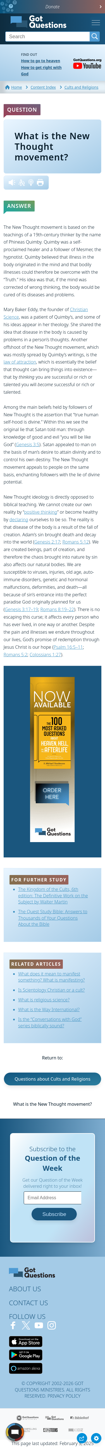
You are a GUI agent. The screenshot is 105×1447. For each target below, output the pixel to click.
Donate (53, 7)
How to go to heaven (40, 60)
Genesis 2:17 (47, 542)
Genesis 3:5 (27, 444)
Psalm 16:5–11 (68, 647)
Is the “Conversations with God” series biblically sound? (50, 1022)
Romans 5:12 (75, 542)
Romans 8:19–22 (57, 609)
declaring (18, 519)
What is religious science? (44, 1000)
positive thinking (40, 512)
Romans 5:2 (15, 655)
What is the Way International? (49, 1009)
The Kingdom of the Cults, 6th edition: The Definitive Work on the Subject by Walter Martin (53, 895)
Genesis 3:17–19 (21, 609)
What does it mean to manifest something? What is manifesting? (51, 977)
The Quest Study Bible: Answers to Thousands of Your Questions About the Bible (52, 917)
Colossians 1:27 (45, 655)
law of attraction (20, 362)
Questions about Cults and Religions (52, 1079)
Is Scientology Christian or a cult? (51, 990)
